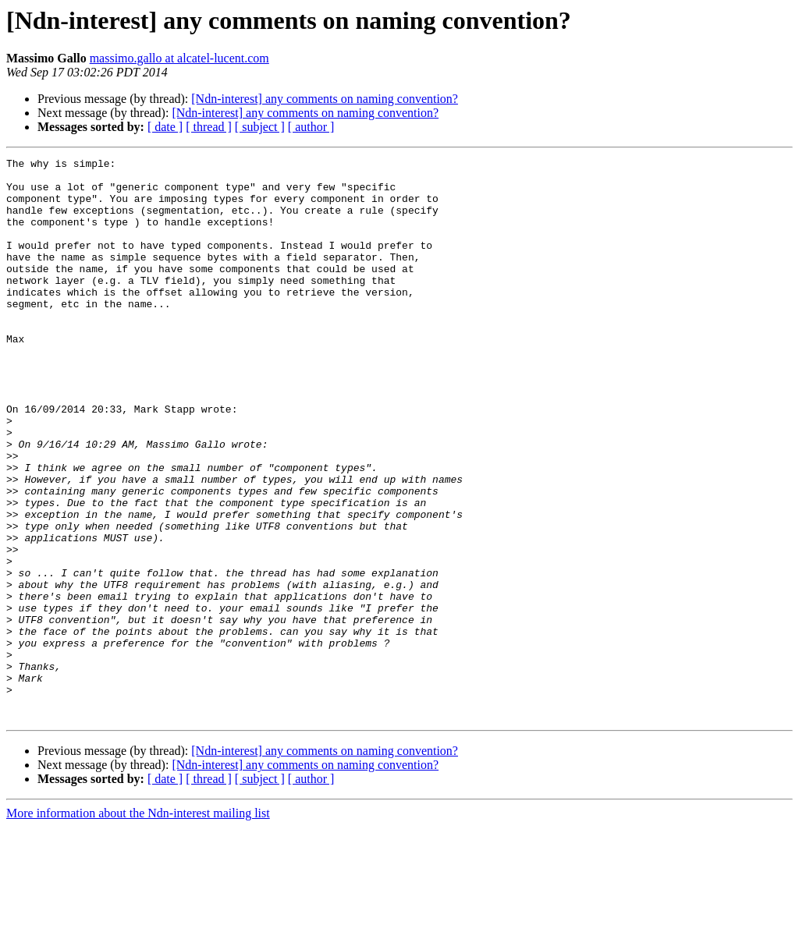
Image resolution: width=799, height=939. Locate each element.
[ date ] (165, 126)
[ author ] (311, 126)
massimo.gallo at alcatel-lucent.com (179, 58)
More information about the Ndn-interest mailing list (138, 925)
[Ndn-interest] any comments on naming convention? (324, 98)
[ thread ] (209, 126)
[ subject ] (260, 126)
